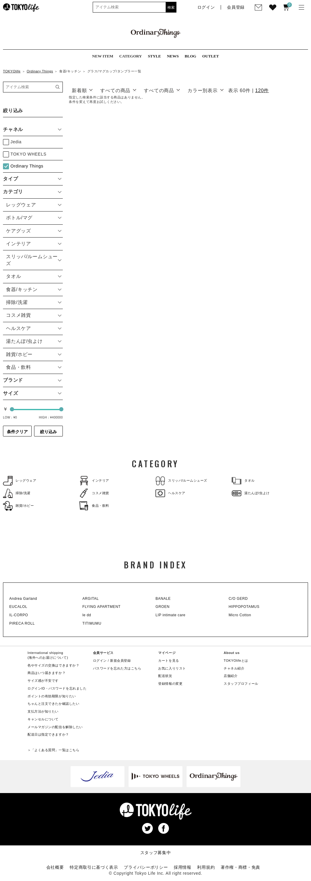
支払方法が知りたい (43, 711)
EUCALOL (18, 607)
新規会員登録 (120, 660)
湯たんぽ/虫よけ (251, 493)
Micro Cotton (240, 615)
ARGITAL (91, 599)
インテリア (94, 480)
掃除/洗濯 (17, 493)
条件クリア (17, 431)
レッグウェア (19, 480)
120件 (262, 90)
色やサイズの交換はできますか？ (53, 665)
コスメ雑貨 (94, 493)
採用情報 (182, 867)
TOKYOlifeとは (236, 660)
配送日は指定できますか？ (48, 734)
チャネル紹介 (234, 668)
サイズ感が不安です (43, 680)
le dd (87, 615)
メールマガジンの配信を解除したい (55, 727)
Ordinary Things (40, 71)
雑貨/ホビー (18, 505)
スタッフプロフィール (241, 683)
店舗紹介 (230, 676)
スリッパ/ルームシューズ (181, 480)
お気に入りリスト (172, 668)
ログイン (100, 660)
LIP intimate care (170, 615)
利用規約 (206, 867)
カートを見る (168, 660)
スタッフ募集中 (155, 852)
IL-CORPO (18, 615)
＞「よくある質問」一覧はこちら (53, 750)
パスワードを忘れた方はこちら (117, 668)
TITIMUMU (92, 623)
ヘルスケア (170, 493)
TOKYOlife (12, 71)
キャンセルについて (43, 719)
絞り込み (48, 431)
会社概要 (55, 867)
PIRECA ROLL (22, 623)
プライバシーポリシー (146, 867)
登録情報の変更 (170, 683)
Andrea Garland (23, 599)
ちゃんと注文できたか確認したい (53, 703)
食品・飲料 (94, 505)
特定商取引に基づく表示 (94, 867)
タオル (243, 480)
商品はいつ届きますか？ (46, 673)
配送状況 (165, 676)
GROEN (163, 607)
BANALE (163, 599)
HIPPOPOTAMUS (244, 607)
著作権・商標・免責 (240, 867)
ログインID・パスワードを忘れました (57, 688)
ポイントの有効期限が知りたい (52, 696)
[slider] (12, 409)
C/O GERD (238, 599)
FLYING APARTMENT (102, 607)
